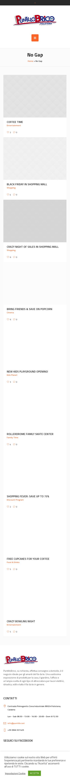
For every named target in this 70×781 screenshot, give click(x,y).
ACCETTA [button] (34, 773)
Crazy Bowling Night (21, 621)
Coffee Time (15, 122)
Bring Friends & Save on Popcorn (29, 309)
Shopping (11, 187)
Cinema (10, 312)
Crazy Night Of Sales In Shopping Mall (33, 247)
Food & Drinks (13, 562)
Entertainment (14, 125)
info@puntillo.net (16, 723)
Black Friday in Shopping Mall (27, 184)
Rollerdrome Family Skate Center (30, 434)
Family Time (12, 437)
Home (30, 61)
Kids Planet (12, 375)
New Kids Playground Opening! (27, 371)
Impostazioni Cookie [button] (15, 773)
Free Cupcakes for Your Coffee (28, 559)
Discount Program (15, 499)
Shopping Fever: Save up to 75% (28, 496)
